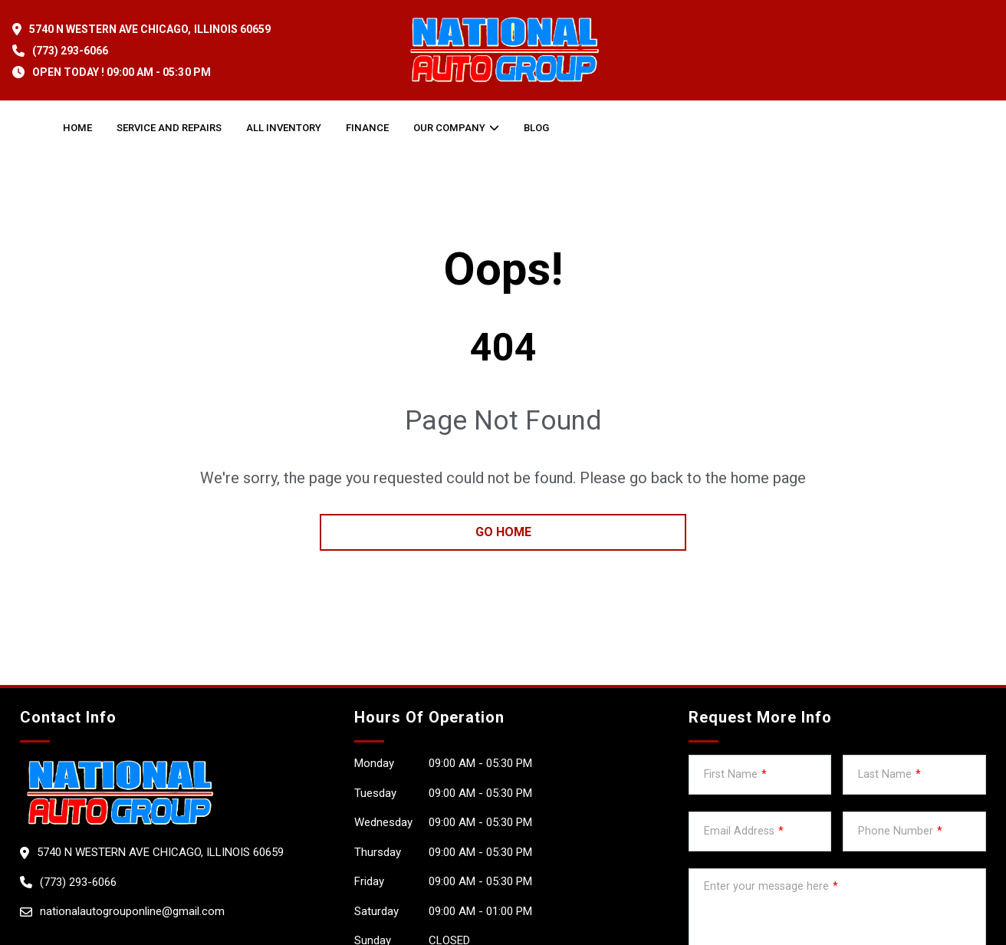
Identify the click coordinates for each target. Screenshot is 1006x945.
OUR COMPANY (449, 127)
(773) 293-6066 (70, 50)
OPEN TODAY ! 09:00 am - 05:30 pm (121, 72)
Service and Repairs (169, 127)
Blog (536, 127)
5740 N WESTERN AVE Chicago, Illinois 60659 (150, 29)
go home (503, 532)
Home (77, 127)
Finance (367, 127)
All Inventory (283, 127)
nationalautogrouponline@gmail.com (132, 911)
